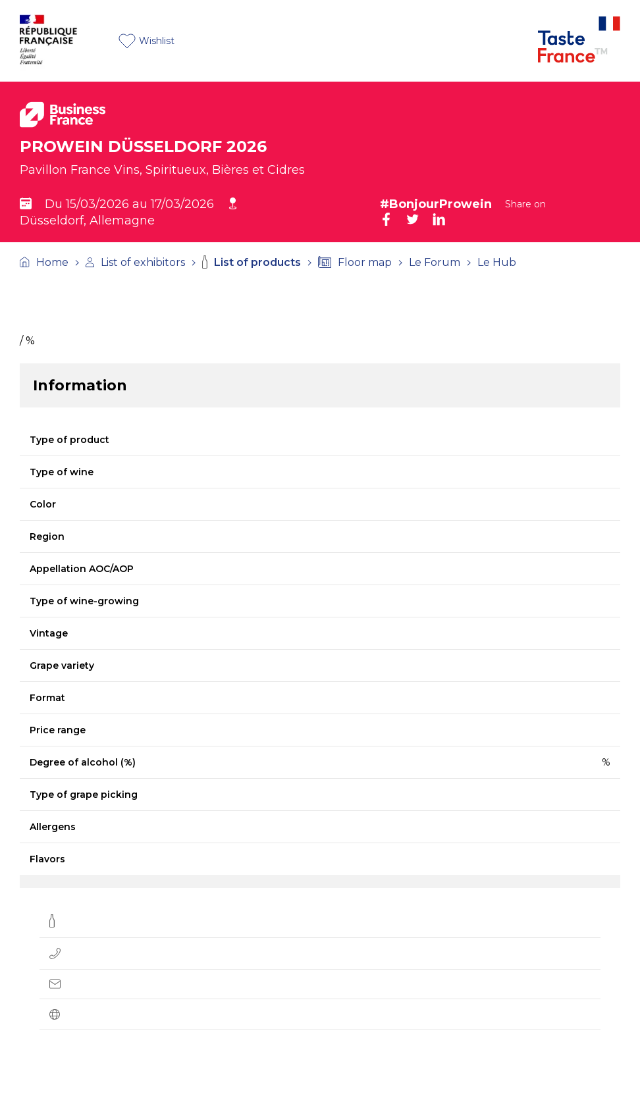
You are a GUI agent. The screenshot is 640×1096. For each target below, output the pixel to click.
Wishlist (146, 41)
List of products (251, 262)
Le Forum (434, 262)
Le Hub (496, 262)
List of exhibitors (135, 262)
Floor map (355, 262)
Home (44, 262)
